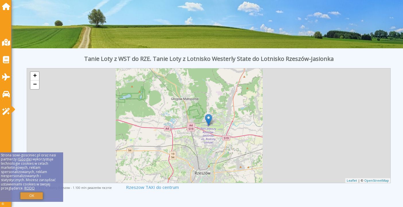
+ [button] (35, 76)
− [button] (35, 84)
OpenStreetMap (376, 180)
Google (25, 159)
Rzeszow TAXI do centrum (152, 187)
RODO (29, 188)
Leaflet (352, 180)
